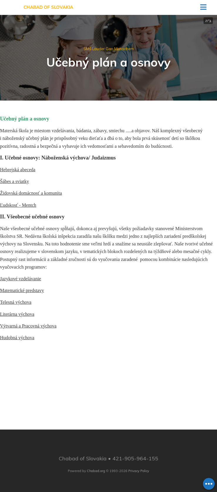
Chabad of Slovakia (48, 7)
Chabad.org (96, 471)
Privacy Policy (138, 471)
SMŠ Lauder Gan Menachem (108, 48)
